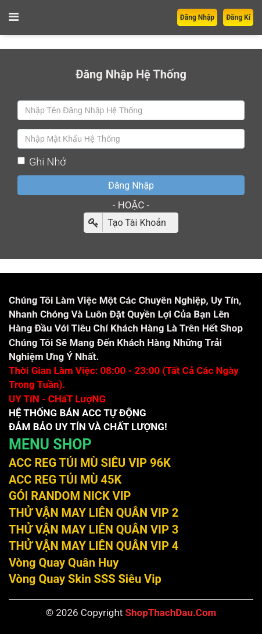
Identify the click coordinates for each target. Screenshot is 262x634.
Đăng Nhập (197, 17)
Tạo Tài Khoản (125, 222)
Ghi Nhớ (41, 162)
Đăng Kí (238, 17)
